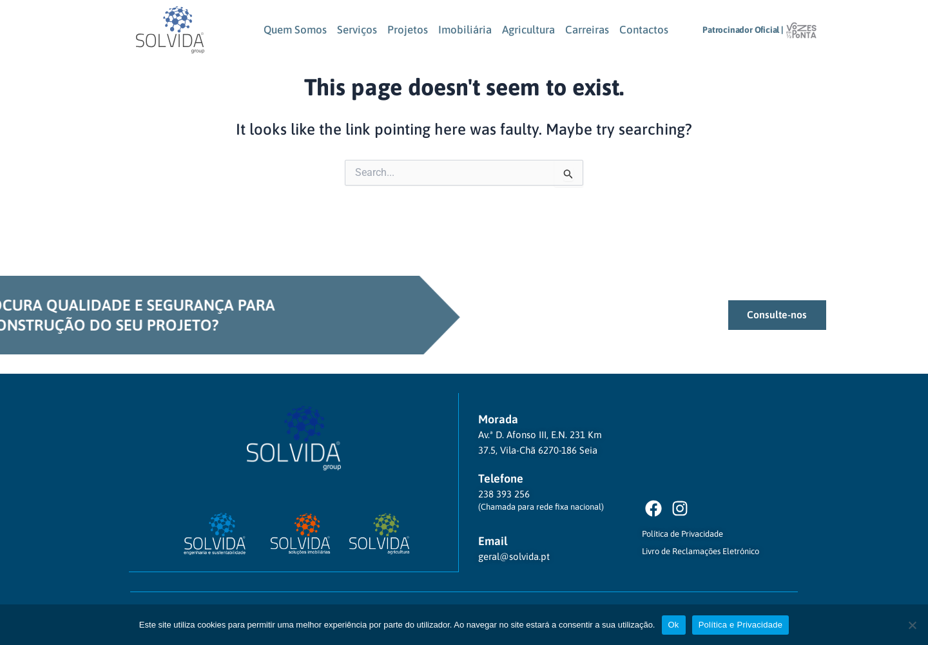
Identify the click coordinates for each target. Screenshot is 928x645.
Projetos (407, 29)
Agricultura (528, 29)
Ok (673, 625)
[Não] (911, 625)
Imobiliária (465, 29)
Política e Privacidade (741, 625)
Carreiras (587, 29)
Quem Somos (295, 29)
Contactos (643, 29)
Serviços (357, 29)
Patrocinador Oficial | (743, 29)
